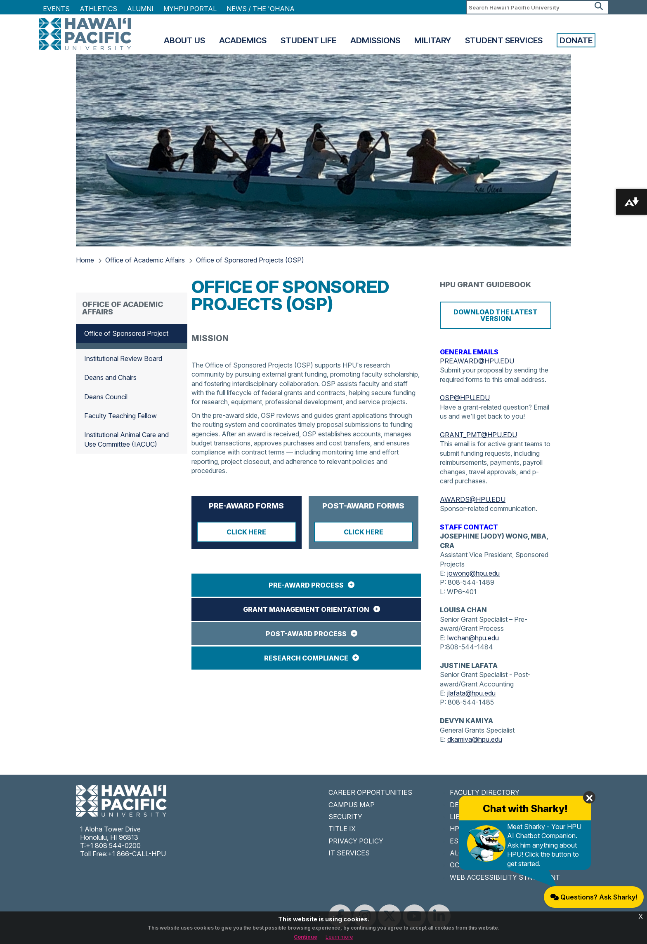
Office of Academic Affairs (145, 260)
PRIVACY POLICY (355, 841)
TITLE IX (342, 829)
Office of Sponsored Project (126, 333)
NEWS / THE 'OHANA (261, 9)
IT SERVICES (349, 853)
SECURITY (345, 817)
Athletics (98, 9)
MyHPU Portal (190, 9)
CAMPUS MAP (351, 805)
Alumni (140, 9)
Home (85, 260)
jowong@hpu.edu (473, 573)
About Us (184, 40)
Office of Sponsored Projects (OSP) (250, 260)
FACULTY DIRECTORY (484, 792)
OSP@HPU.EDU (465, 398)
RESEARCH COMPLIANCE (306, 658)
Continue (305, 937)
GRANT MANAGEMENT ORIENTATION (306, 609)
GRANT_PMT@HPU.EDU (478, 435)
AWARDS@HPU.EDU (472, 499)
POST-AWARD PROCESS (306, 634)
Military (432, 40)
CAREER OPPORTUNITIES (370, 792)
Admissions (375, 40)
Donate (576, 40)
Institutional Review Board (123, 358)
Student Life (308, 40)
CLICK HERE (246, 532)
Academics (243, 40)
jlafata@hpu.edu (471, 693)
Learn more (339, 937)
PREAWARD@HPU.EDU (477, 361)
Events (56, 9)
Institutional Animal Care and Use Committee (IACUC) (126, 439)
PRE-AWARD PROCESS (306, 585)
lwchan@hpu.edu (473, 638)
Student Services (504, 40)
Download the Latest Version (495, 315)
